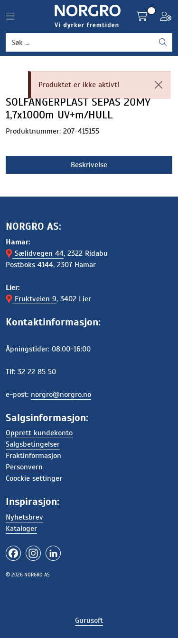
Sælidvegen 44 (35, 253)
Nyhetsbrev (24, 517)
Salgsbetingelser (33, 444)
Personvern (24, 467)
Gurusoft (89, 620)
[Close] (158, 85)
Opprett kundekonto (39, 433)
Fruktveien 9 (31, 299)
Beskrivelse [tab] (89, 165)
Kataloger (21, 528)
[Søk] (80, 42)
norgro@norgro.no (61, 394)
